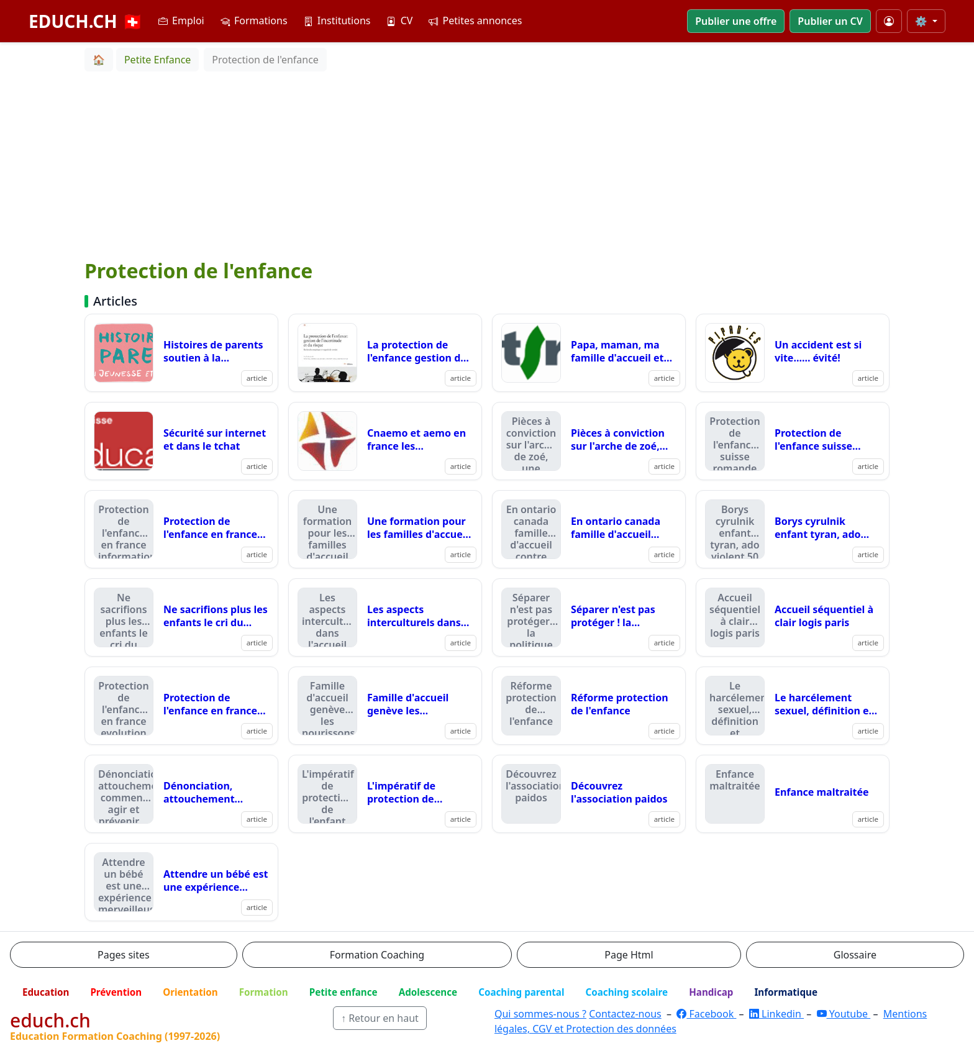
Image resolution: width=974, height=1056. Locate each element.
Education (45, 992)
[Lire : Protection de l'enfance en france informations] (181, 529)
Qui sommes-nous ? (540, 1014)
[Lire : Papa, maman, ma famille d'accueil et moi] (589, 353)
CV (399, 20)
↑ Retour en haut (380, 1018)
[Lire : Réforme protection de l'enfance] (589, 706)
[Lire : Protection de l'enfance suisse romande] (793, 441)
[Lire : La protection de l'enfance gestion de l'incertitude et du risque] (385, 353)
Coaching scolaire (626, 992)
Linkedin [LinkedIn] (776, 1014)
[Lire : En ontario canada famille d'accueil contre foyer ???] (589, 529)
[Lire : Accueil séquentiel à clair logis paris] (793, 617)
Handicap (711, 992)
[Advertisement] (487, 165)
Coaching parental (521, 992)
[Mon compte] (889, 21)
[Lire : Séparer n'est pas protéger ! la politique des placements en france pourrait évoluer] (589, 617)
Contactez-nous (625, 1014)
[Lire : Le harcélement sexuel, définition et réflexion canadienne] (793, 706)
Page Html (628, 955)
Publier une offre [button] (735, 21)
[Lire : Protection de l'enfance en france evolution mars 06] (181, 706)
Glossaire (855, 955)
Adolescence (428, 992)
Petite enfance (343, 992)
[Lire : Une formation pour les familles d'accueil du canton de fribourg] (385, 529)
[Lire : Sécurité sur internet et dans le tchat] (181, 441)
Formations (254, 20)
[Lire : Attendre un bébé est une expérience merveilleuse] (181, 882)
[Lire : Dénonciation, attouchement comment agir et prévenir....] (181, 794)
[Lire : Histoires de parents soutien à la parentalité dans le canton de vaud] (181, 353)
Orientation (190, 992)
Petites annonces (475, 20)
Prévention (116, 992)
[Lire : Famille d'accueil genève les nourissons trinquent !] (385, 706)
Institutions (337, 20)
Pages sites (124, 955)
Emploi (181, 20)
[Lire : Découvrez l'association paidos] (589, 794)
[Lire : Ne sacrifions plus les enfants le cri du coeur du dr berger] (181, 617)
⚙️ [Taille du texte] (922, 21)
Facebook (706, 1014)
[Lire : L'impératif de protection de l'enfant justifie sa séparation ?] (385, 794)
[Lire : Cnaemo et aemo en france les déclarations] (385, 441)
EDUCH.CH (86, 21)
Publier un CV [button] (830, 21)
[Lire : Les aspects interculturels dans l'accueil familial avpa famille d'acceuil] (385, 617)
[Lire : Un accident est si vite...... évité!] (793, 353)
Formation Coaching (377, 955)
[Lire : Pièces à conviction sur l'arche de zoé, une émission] (589, 441)
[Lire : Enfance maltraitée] (793, 794)
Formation (263, 992)
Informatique (785, 992)
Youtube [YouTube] (844, 1014)
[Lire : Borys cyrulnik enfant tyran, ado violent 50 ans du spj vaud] (793, 529)
